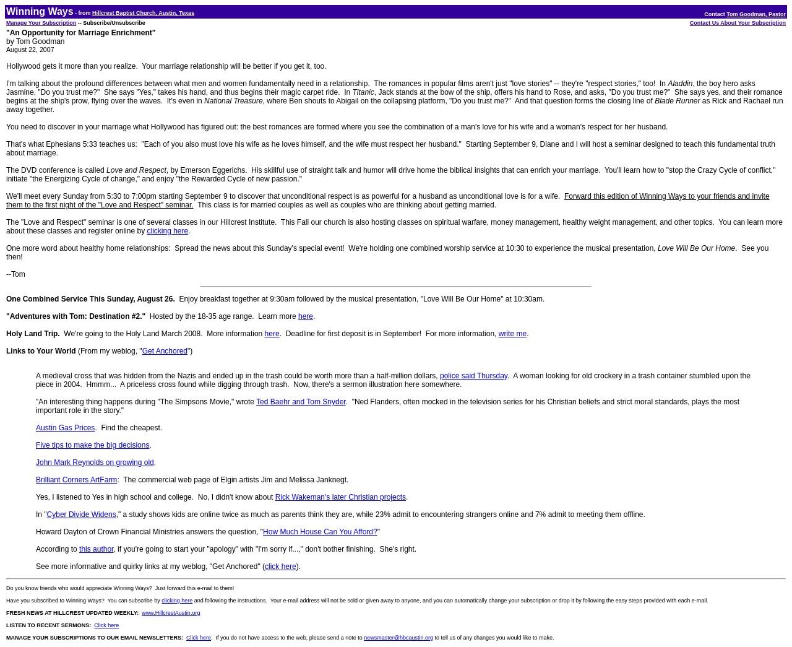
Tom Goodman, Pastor (756, 14)
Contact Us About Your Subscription (738, 23)
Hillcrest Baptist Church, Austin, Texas (143, 13)
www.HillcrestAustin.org (171, 613)
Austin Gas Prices (65, 427)
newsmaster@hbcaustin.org (398, 638)
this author (96, 549)
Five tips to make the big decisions (92, 445)
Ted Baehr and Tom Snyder (301, 401)
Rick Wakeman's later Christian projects (340, 497)
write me (513, 333)
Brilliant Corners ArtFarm (76, 479)
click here (280, 566)
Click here (106, 625)
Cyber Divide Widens (81, 514)
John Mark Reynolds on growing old (95, 462)
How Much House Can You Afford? (320, 532)
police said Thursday (473, 375)
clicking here (167, 231)
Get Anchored (164, 351)
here (305, 316)
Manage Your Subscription (41, 23)
